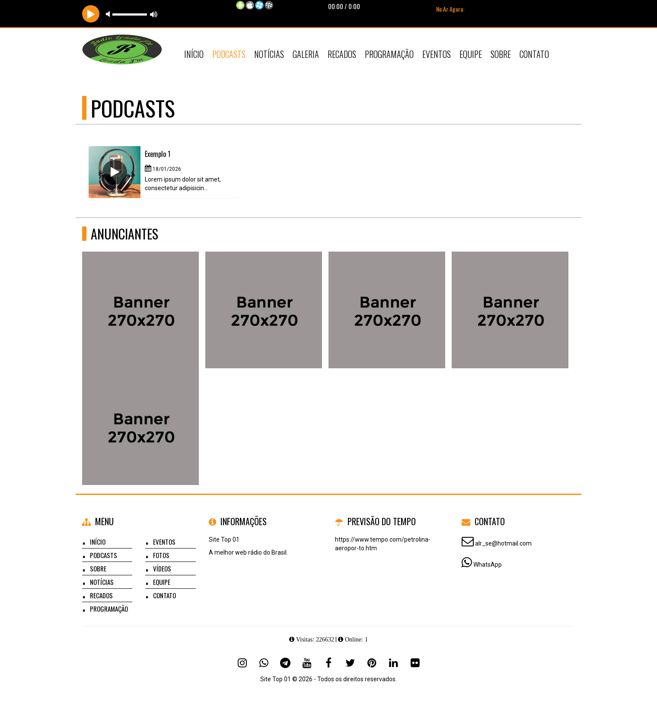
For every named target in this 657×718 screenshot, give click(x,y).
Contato (534, 54)
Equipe (470, 54)
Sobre (501, 54)
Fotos (161, 555)
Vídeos (162, 568)
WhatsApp (487, 564)
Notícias (269, 54)
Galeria (306, 54)
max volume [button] (154, 14)
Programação (389, 54)
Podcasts (229, 54)
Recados (342, 54)
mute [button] (109, 14)
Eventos (436, 54)
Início (194, 54)
